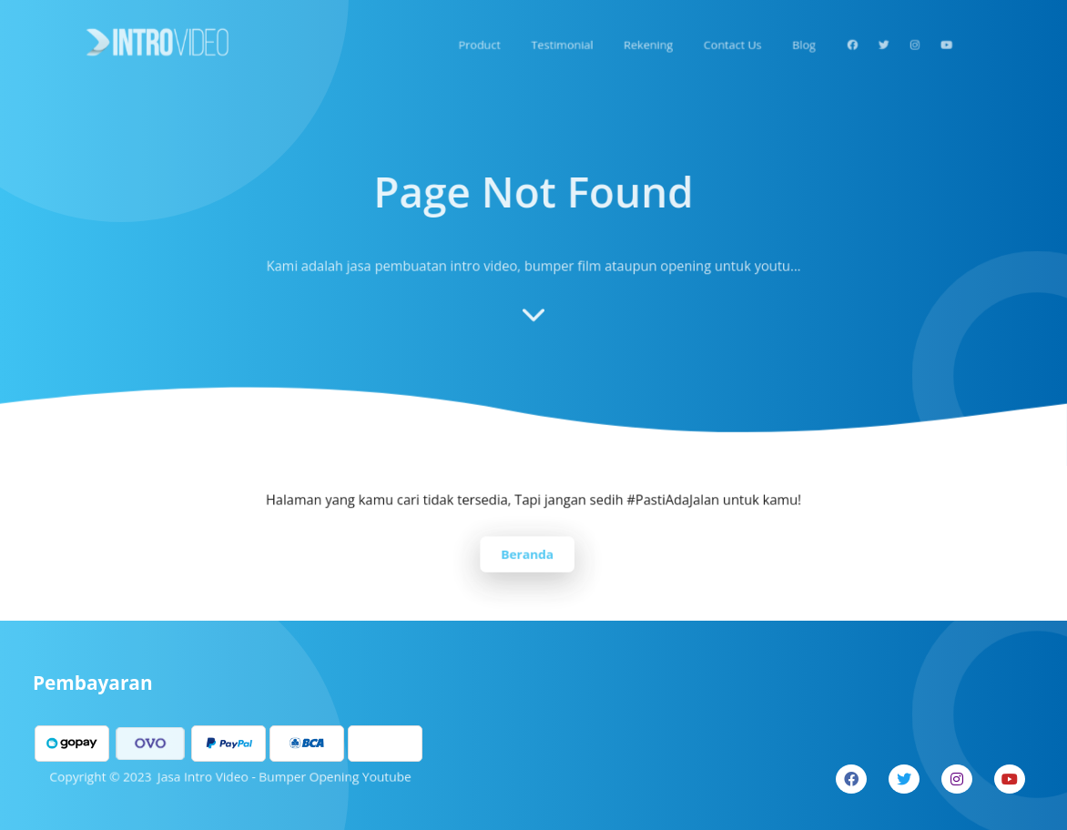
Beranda (527, 552)
